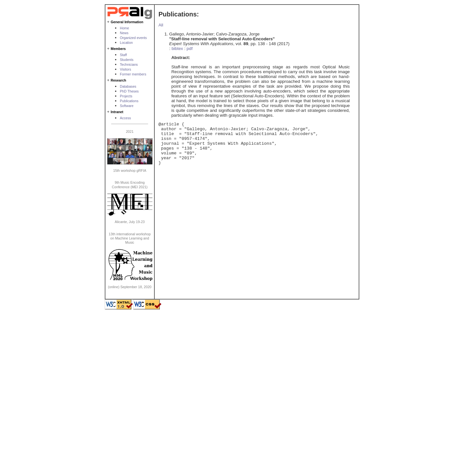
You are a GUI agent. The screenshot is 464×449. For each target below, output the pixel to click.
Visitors (125, 69)
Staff (123, 55)
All (161, 25)
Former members (133, 74)
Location (126, 42)
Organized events (133, 38)
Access (125, 118)
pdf (190, 48)
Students (126, 60)
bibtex (177, 48)
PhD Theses (129, 91)
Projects (126, 96)
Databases (128, 86)
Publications (129, 101)
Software (126, 106)
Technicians (129, 64)
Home (124, 28)
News (124, 33)
